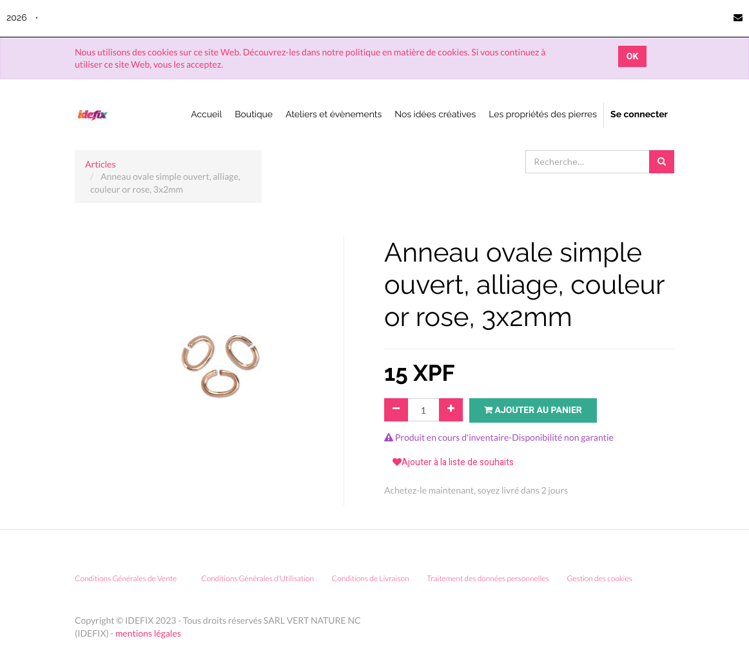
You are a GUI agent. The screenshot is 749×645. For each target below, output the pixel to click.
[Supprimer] (396, 409)
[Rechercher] (661, 161)
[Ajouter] (451, 409)
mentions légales (148, 633)
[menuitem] (206, 115)
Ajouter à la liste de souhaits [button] (453, 462)
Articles (100, 164)
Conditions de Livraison (370, 578)
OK (633, 56)
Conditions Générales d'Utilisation (257, 578)
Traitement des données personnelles (487, 578)
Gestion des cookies (604, 578)
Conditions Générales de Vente (126, 578)
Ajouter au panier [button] (533, 410)
